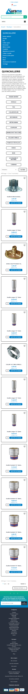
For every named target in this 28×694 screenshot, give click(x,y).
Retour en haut (19, 588)
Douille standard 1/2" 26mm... (14, 498)
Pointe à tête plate (8, 55)
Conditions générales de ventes (14, 645)
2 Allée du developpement (14, 672)
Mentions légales (14, 643)
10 (8, 584)
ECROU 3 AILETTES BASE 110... (14, 264)
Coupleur (5, 49)
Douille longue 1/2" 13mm (14, 398)
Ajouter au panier (16, 203)
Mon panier (14, 666)
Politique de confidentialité (14, 648)
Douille (5, 38)
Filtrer (23, 170)
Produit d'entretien (14, 626)
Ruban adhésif (7, 36)
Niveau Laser (14, 633)
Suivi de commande (14, 663)
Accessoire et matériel (9, 62)
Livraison (14, 642)
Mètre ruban (6, 47)
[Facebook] (10, 593)
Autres (14, 635)
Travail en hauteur (14, 614)
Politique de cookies (14, 649)
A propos (14, 646)
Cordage (5, 64)
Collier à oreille (7, 53)
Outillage (14, 617)
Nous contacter (14, 681)
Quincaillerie (9, 33)
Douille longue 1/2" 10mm (14, 297)
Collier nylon (6, 43)
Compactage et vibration (14, 623)
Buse (4, 60)
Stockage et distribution (14, 618)
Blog (14, 653)
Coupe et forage (14, 621)
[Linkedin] (14, 593)
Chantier (14, 612)
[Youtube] (17, 593)
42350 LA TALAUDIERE (14, 673)
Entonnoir (6, 45)
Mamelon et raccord (8, 51)
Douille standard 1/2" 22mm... (14, 465)
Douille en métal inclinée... (14, 196)
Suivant (23, 584)
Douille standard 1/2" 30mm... (14, 565)
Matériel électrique (14, 629)
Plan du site (14, 651)
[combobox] (11, 17)
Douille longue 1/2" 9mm (14, 230)
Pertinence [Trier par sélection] (9, 170)
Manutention (14, 620)
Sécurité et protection (14, 624)
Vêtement (14, 630)
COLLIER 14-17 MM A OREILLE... (14, 364)
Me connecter (14, 660)
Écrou (4, 57)
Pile (4, 40)
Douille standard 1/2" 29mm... (14, 532)
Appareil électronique (14, 627)
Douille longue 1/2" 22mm (14, 431)
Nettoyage (14, 615)
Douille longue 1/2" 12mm (14, 331)
